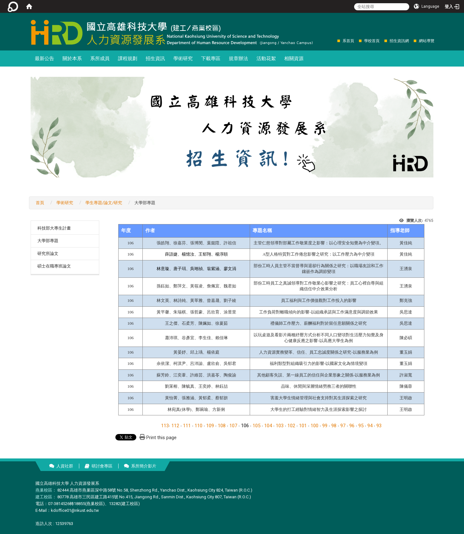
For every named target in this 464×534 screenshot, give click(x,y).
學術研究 (183, 58)
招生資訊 (155, 58)
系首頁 (348, 41)
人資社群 (64, 466)
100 (314, 426)
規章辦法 (238, 58)
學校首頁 (372, 41)
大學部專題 (47, 240)
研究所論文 (47, 253)
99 (324, 426)
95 (360, 426)
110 (198, 426)
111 (187, 426)
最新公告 (44, 58)
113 (165, 426)
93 (379, 426)
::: (334, 40)
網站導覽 (426, 41)
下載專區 (210, 58)
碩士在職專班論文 (54, 266)
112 (175, 426)
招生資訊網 (399, 41)
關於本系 (72, 58)
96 (351, 426)
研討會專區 (102, 466)
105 (256, 426)
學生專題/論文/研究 (103, 202)
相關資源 (294, 58)
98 (333, 426)
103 (280, 426)
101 (303, 426)
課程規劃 (127, 58)
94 (369, 426)
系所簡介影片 (143, 466)
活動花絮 (266, 58)
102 (291, 426)
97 (342, 426)
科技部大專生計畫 (54, 228)
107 (233, 426)
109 (210, 426)
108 (222, 426)
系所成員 (100, 58)
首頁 (40, 202)
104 (268, 426)
